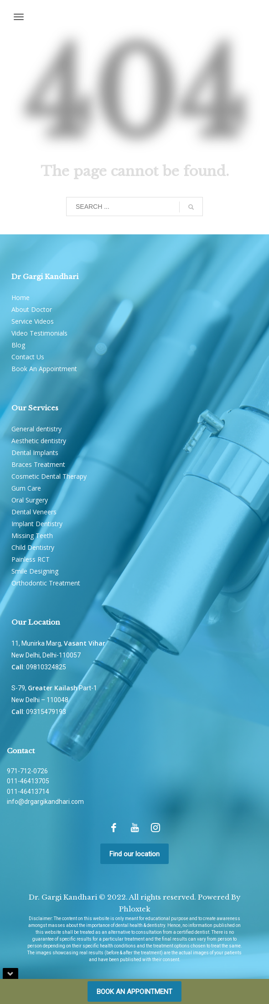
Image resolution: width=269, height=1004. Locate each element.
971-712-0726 (27, 771)
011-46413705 (28, 781)
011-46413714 (28, 791)
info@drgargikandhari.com (45, 801)
